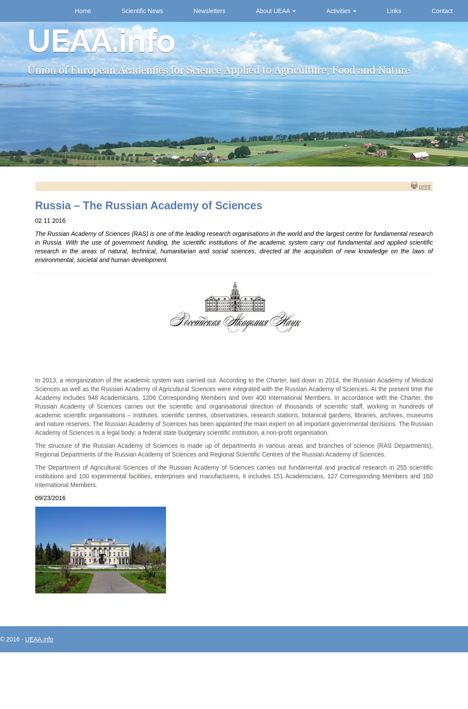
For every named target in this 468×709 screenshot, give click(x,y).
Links (394, 10)
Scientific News (142, 10)
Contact (442, 10)
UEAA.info (39, 639)
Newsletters (209, 10)
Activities (341, 10)
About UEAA (276, 10)
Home (83, 10)
